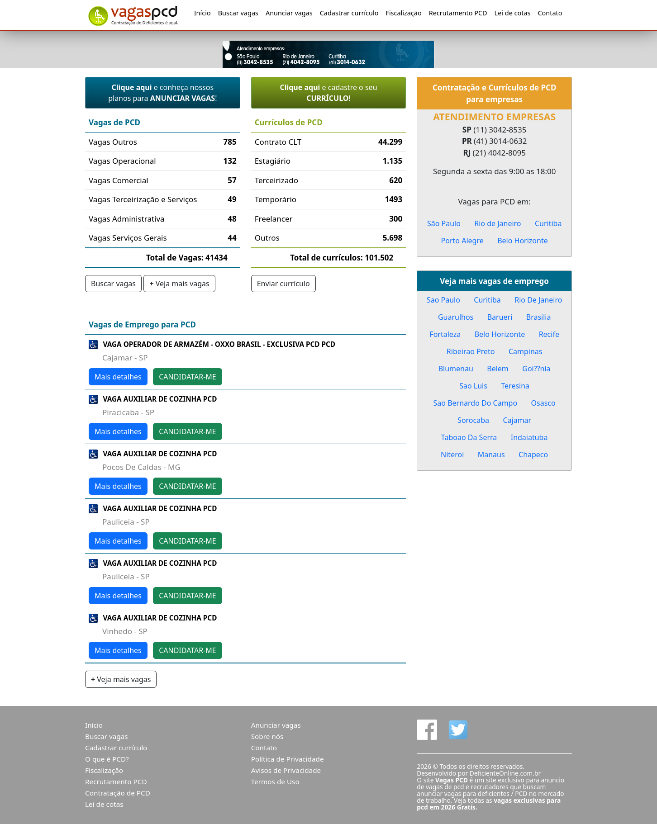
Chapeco (533, 454)
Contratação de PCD (117, 792)
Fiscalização (403, 13)
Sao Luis (473, 386)
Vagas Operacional (122, 161)
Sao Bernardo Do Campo (475, 403)
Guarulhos (455, 317)
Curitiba (548, 223)
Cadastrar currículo (349, 13)
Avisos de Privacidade (286, 770)
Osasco (543, 403)
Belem (498, 369)
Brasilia (538, 317)
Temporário (275, 199)
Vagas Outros (113, 142)
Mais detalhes (118, 377)
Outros (267, 237)
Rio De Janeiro (538, 300)
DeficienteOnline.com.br (505, 773)
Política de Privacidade (287, 758)
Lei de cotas (513, 13)
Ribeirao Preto (471, 351)
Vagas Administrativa (127, 218)
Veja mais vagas (179, 284)
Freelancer (274, 218)
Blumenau (455, 369)
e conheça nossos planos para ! (162, 92)
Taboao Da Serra (469, 437)
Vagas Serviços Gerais (128, 237)
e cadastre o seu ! (328, 92)
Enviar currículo (283, 284)
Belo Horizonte (522, 241)
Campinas (526, 351)
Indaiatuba (529, 437)
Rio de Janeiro (497, 223)
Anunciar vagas (289, 13)
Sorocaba (473, 420)
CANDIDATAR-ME (187, 377)
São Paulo (444, 223)
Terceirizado (276, 180)
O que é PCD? (107, 758)
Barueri (500, 317)
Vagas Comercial (118, 180)
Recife (549, 334)
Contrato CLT (278, 142)
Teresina (515, 386)
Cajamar (517, 420)
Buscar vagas (238, 13)
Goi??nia (536, 369)
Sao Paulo (443, 300)
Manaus (491, 454)
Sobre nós (267, 736)
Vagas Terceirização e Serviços (143, 199)
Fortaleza (445, 334)
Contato (550, 13)
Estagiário (272, 161)
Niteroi (452, 454)
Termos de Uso (275, 781)
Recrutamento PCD (458, 13)
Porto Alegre (462, 241)
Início (202, 13)
